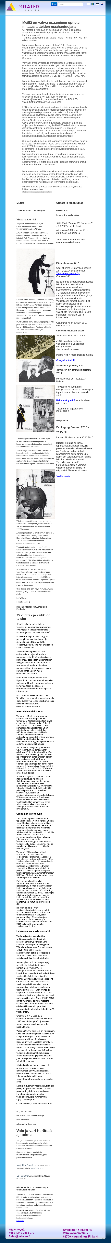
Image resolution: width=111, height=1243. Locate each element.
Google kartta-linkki (66, 360)
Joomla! (29, 1241)
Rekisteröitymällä (65, 400)
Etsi (54, 4)
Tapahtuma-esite (63, 476)
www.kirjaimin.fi (37, 1168)
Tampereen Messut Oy (67, 273)
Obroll (47, 1241)
